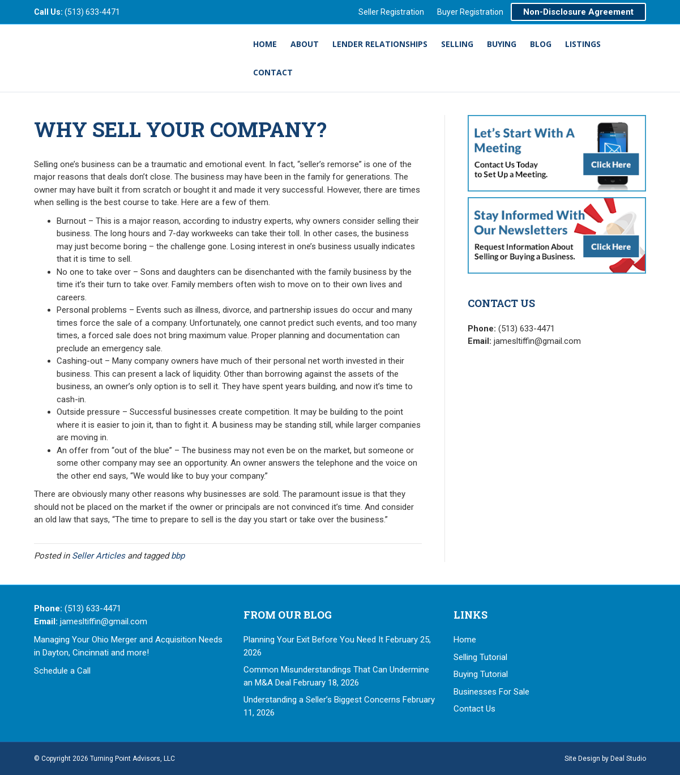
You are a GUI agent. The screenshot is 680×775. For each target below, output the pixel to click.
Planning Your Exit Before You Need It (313, 640)
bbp (178, 556)
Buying (501, 44)
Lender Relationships (379, 44)
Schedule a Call (62, 671)
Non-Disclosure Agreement (578, 12)
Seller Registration (391, 11)
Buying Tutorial (481, 674)
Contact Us (474, 709)
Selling (457, 44)
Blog (540, 44)
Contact (273, 72)
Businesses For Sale (491, 692)
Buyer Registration (470, 11)
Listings (583, 44)
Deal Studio (628, 759)
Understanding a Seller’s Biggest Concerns (321, 700)
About (304, 44)
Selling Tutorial (480, 657)
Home (265, 44)
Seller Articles (98, 556)
